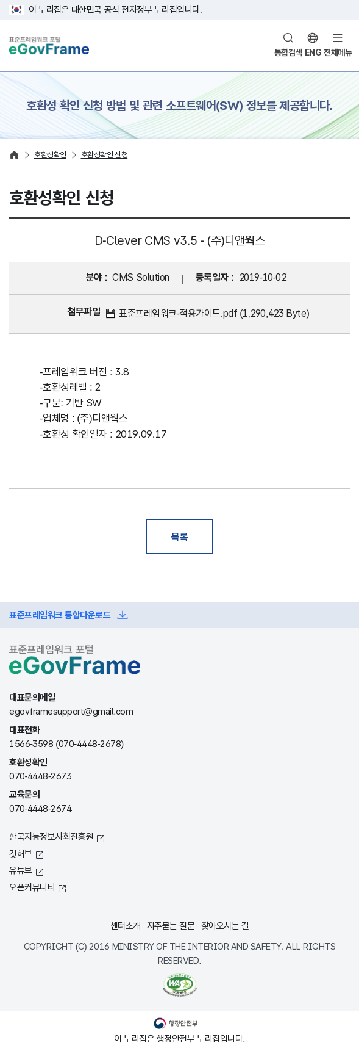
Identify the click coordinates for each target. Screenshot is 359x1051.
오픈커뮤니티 (32, 887)
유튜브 (20, 870)
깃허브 (20, 853)
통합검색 (288, 52)
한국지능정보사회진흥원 (51, 836)
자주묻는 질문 (171, 925)
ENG (313, 52)
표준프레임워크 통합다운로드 (59, 615)
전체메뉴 (338, 52)
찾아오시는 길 (225, 925)
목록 (179, 536)
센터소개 (125, 925)
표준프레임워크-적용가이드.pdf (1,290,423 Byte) (214, 313)
